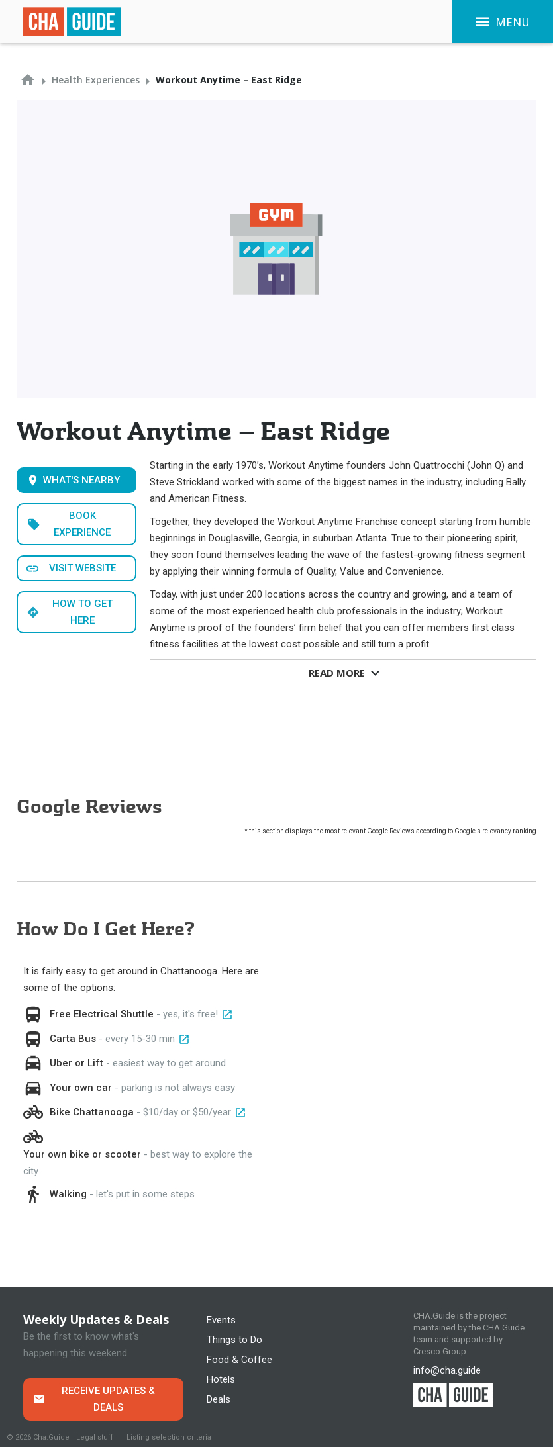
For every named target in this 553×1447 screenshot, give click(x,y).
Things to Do (234, 1340)
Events (221, 1320)
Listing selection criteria (168, 1437)
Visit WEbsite (82, 568)
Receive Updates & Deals (108, 1399)
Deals (218, 1399)
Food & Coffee (239, 1360)
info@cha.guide (447, 1370)
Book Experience (82, 524)
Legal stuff (94, 1437)
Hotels (221, 1379)
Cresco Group (439, 1351)
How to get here (82, 612)
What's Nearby (81, 480)
